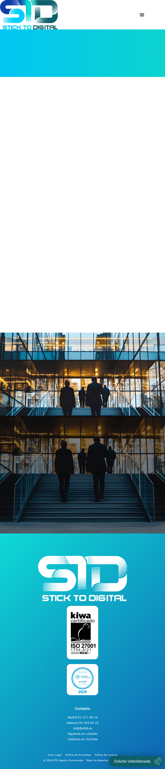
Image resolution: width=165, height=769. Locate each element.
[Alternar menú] (142, 14)
